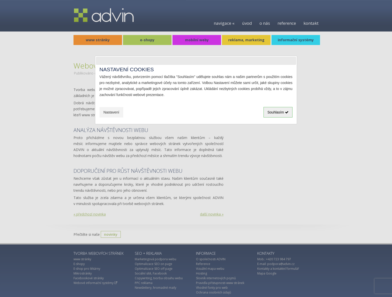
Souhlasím (278, 112)
